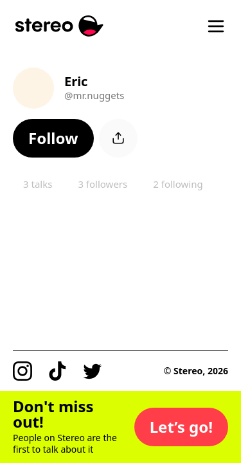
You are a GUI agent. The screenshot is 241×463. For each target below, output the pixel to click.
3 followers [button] (102, 183)
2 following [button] (177, 183)
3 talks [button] (37, 183)
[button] (53, 138)
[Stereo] (59, 26)
